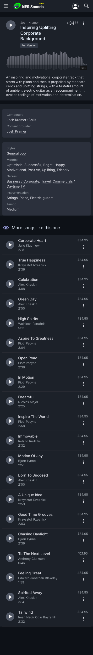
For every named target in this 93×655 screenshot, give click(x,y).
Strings (12, 198)
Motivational (16, 170)
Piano (24, 198)
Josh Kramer (16, 131)
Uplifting (48, 170)
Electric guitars (41, 198)
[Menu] (6, 6)
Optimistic (14, 165)
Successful (32, 165)
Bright (48, 165)
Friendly (63, 170)
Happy (60, 165)
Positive (34, 170)
